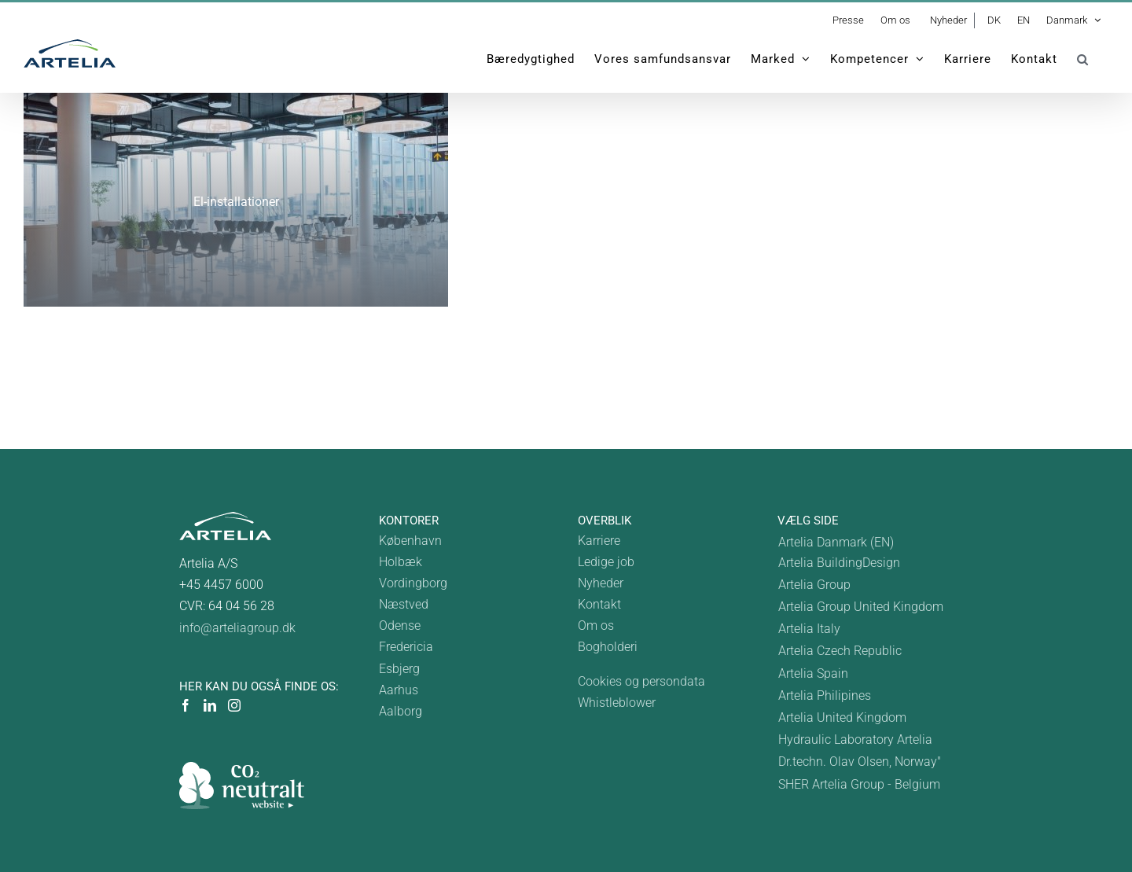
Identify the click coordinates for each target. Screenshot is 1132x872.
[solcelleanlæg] (236, 200)
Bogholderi (608, 646)
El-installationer (236, 201)
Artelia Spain (813, 673)
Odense (400, 625)
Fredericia (406, 646)
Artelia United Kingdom (842, 717)
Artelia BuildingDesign (839, 562)
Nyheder (600, 583)
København (410, 540)
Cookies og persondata (641, 681)
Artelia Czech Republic (840, 650)
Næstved (403, 604)
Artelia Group (814, 584)
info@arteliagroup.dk (237, 627)
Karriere (599, 540)
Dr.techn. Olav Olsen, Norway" (859, 761)
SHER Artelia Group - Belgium (859, 784)
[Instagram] (234, 705)
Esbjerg (399, 668)
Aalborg (400, 711)
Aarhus (398, 690)
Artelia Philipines (824, 695)
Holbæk (400, 561)
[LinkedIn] (210, 705)
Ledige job (606, 561)
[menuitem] (1073, 20)
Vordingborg (413, 583)
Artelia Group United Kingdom (860, 606)
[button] (1083, 59)
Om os (596, 625)
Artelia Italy (809, 628)
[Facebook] (185, 705)
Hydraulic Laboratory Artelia (855, 739)
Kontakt (599, 604)
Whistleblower (617, 702)
